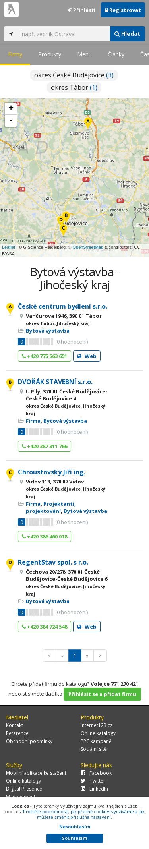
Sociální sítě (94, 749)
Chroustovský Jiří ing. (51, 472)
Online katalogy (98, 733)
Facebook (96, 773)
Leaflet (8, 247)
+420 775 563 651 (44, 356)
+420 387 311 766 (44, 446)
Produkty (49, 54)
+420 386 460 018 (44, 536)
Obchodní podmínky (29, 741)
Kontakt (14, 725)
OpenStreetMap (87, 247)
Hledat (127, 33)
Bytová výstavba (48, 330)
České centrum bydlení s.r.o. (62, 306)
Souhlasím (74, 838)
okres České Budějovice (74, 75)
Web (87, 356)
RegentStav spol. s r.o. (53, 562)
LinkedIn (94, 788)
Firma (33, 420)
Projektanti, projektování (51, 507)
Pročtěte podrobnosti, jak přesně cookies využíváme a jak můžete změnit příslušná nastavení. (84, 814)
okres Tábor (74, 87)
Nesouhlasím (74, 827)
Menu (84, 54)
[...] (63, 33)
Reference (17, 733)
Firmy (15, 54)
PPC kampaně (96, 741)
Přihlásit (82, 10)
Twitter (93, 780)
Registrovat (123, 10)
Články (116, 54)
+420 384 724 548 (44, 626)
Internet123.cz (96, 725)
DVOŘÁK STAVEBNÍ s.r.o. (55, 381)
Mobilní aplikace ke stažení (36, 773)
